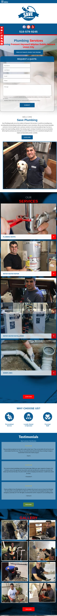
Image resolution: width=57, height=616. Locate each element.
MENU (6, 2)
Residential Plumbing (11, 222)
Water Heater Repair (11, 184)
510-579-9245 (28, 31)
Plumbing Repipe (9, 148)
